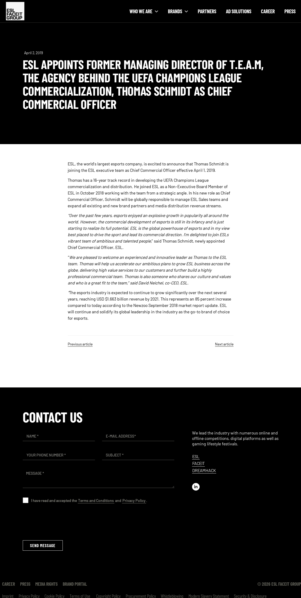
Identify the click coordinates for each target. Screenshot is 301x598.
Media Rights (44, 584)
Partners (207, 11)
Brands (178, 11)
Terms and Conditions (96, 500)
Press (290, 11)
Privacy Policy (134, 500)
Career (268, 11)
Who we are (144, 11)
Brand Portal (71, 584)
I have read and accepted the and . (89, 500)
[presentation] (59, 521)
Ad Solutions (238, 11)
